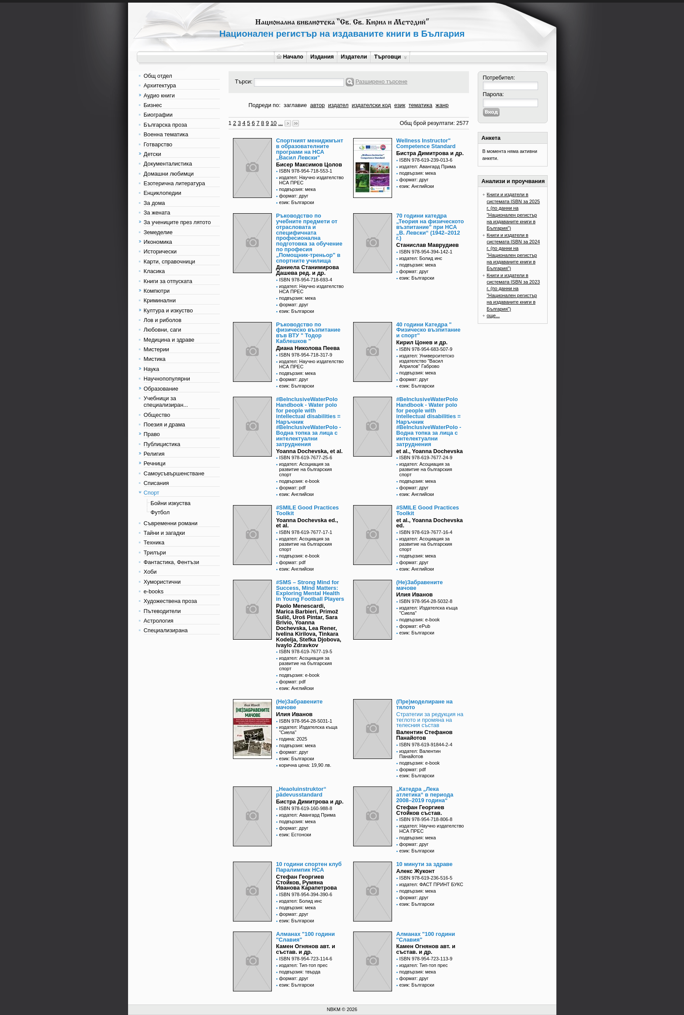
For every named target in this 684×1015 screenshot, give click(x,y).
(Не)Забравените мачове (419, 585)
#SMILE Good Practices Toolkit (307, 510)
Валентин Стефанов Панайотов (424, 735)
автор (317, 105)
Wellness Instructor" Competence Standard (426, 143)
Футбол (160, 512)
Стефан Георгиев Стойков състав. (420, 810)
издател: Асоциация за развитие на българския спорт (305, 469)
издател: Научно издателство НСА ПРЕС (311, 180)
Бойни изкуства (171, 503)
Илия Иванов (414, 594)
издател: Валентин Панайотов (420, 753)
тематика (420, 105)
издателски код (371, 105)
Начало (290, 56)
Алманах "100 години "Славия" (305, 937)
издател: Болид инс (420, 258)
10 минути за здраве (424, 864)
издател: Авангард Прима (427, 166)
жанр (442, 105)
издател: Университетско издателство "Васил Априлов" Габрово (426, 361)
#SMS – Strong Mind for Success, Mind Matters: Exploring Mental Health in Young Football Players (310, 590)
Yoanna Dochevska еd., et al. (307, 523)
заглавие (295, 105)
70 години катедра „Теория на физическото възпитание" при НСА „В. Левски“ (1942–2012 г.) (430, 226)
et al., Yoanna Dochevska (429, 451)
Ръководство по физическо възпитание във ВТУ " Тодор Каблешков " (308, 332)
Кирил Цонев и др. (422, 342)
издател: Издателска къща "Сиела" (428, 610)
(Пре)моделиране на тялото (424, 704)
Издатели (354, 56)
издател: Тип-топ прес (303, 965)
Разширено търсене (381, 81)
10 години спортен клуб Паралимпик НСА (309, 867)
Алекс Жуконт (415, 871)
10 (274, 123)
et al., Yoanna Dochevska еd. (429, 523)
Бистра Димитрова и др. (430, 153)
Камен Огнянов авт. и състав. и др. (305, 949)
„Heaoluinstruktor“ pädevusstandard (301, 792)
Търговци (390, 56)
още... (493, 315)
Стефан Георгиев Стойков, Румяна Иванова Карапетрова (306, 882)
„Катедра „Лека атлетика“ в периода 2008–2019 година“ (425, 795)
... (280, 123)
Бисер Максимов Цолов (309, 164)
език (399, 105)
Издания (322, 56)
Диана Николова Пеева (308, 348)
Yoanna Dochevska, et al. (309, 451)
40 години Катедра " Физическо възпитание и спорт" (428, 330)
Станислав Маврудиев (427, 245)
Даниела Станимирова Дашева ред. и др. (307, 270)
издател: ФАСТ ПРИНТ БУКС (431, 884)
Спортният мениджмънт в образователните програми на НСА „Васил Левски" (310, 148)
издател (338, 105)
